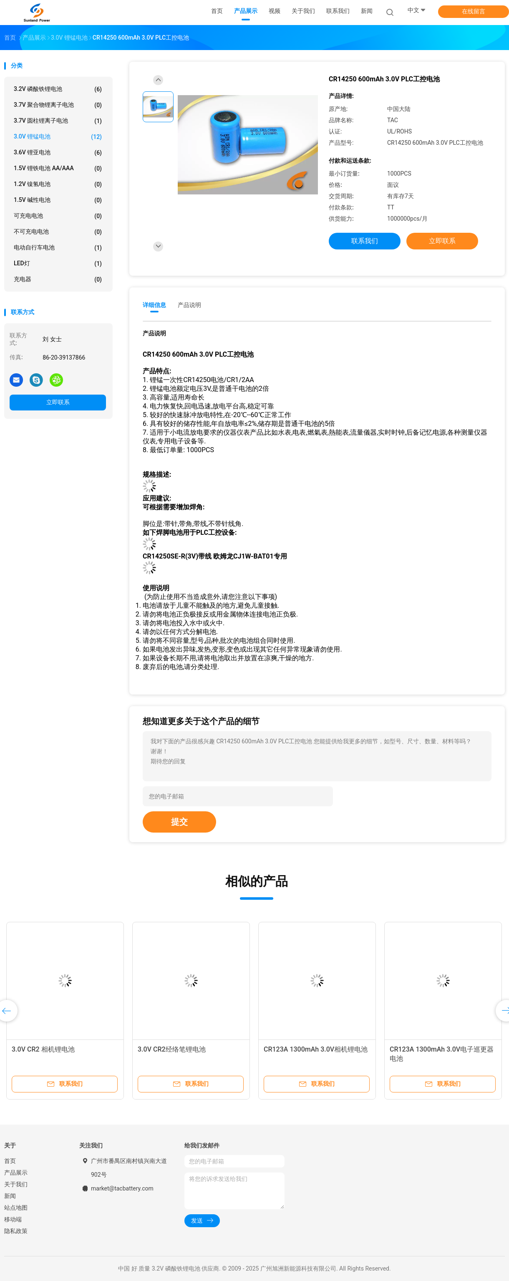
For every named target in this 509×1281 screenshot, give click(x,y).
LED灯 (58, 263)
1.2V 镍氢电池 (58, 184)
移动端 (13, 1219)
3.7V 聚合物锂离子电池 (58, 105)
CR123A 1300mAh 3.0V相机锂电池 (316, 1049)
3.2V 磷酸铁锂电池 (58, 89)
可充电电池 (58, 216)
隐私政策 (16, 1231)
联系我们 (364, 241)
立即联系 (58, 402)
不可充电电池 (58, 232)
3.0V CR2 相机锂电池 (43, 1049)
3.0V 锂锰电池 (58, 137)
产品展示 (16, 1172)
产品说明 (189, 305)
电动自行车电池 (58, 248)
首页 (10, 1161)
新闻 (10, 1196)
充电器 (58, 279)
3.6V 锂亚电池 (58, 152)
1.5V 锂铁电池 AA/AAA (58, 168)
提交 (179, 822)
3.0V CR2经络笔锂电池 (172, 1049)
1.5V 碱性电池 (58, 200)
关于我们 (16, 1184)
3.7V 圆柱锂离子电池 (58, 121)
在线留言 (473, 11)
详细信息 (154, 305)
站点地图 (16, 1207)
